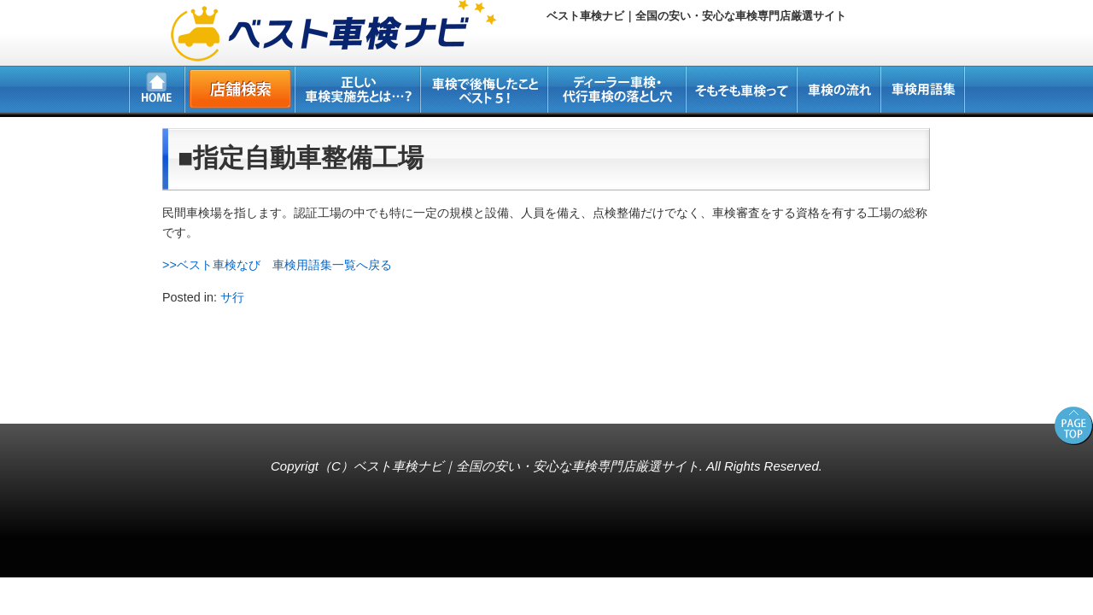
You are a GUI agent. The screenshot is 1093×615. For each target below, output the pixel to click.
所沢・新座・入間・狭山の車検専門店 (116, 397)
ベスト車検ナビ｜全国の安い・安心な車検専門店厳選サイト (526, 466)
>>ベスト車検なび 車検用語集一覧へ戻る (277, 265)
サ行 (232, 297)
